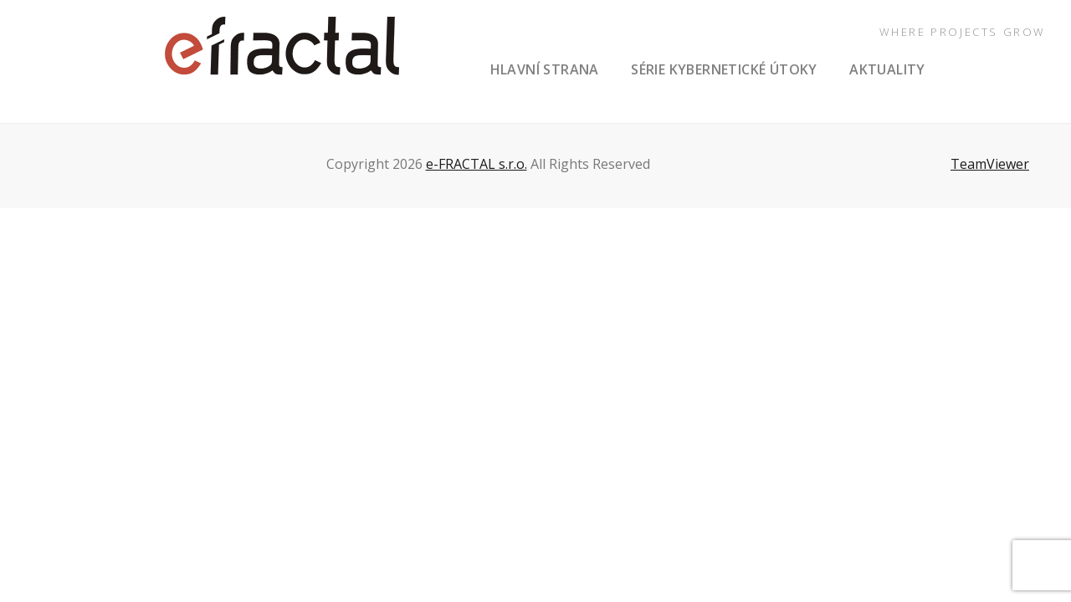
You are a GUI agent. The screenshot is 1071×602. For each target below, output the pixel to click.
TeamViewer (990, 164)
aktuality (887, 69)
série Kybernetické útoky (724, 69)
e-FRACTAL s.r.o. (476, 164)
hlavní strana (544, 69)
